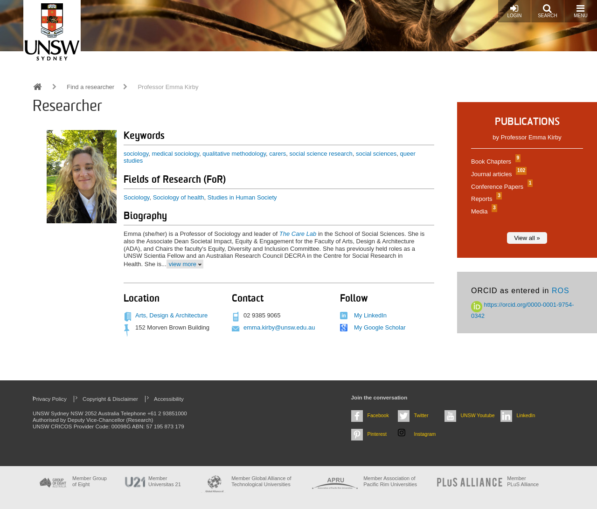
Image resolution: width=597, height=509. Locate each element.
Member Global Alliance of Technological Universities (261, 481)
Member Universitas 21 (164, 481)
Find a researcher (90, 86)
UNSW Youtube (478, 415)
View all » (527, 237)
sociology (136, 153)
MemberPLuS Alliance (523, 481)
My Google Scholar (380, 327)
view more (182, 264)
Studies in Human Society (242, 197)
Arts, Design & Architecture (171, 315)
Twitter (421, 415)
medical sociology (175, 153)
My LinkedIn (370, 315)
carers (277, 153)
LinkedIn (526, 415)
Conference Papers (500, 186)
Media (483, 211)
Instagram (425, 434)
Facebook (378, 415)
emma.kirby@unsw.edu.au (279, 327)
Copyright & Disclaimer (110, 399)
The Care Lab (298, 233)
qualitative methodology (234, 153)
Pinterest (377, 434)
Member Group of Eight (89, 481)
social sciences (376, 153)
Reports (485, 198)
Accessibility (169, 399)
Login (514, 11)
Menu (580, 11)
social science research (321, 153)
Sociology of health (178, 197)
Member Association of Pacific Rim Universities (390, 481)
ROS (560, 291)
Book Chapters (494, 161)
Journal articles (497, 174)
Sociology (136, 197)
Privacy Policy (50, 399)
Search (547, 11)
